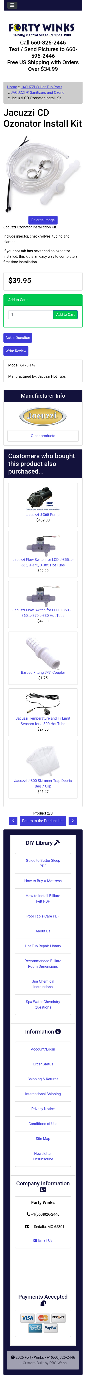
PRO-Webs (58, 1363)
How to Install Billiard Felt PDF (43, 899)
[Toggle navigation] (12, 5)
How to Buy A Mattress (43, 881)
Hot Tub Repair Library (43, 946)
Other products (43, 436)
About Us (43, 931)
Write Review (16, 351)
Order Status (43, 1064)
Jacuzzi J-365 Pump (43, 515)
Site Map (43, 1139)
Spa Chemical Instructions (43, 984)
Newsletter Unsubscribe (43, 1156)
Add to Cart (65, 314)
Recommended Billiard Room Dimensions (43, 964)
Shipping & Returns (43, 1079)
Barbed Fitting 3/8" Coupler (43, 672)
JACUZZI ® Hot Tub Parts (41, 87)
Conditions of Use (42, 1124)
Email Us (42, 1240)
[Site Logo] (43, 28)
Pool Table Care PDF (43, 916)
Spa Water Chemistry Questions (43, 1004)
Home (12, 87)
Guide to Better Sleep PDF (43, 863)
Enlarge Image (43, 220)
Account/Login (43, 1049)
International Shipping (43, 1094)
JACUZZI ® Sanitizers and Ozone (37, 92)
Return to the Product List (43, 821)
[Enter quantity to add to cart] (30, 314)
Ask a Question (18, 337)
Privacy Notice (43, 1109)
